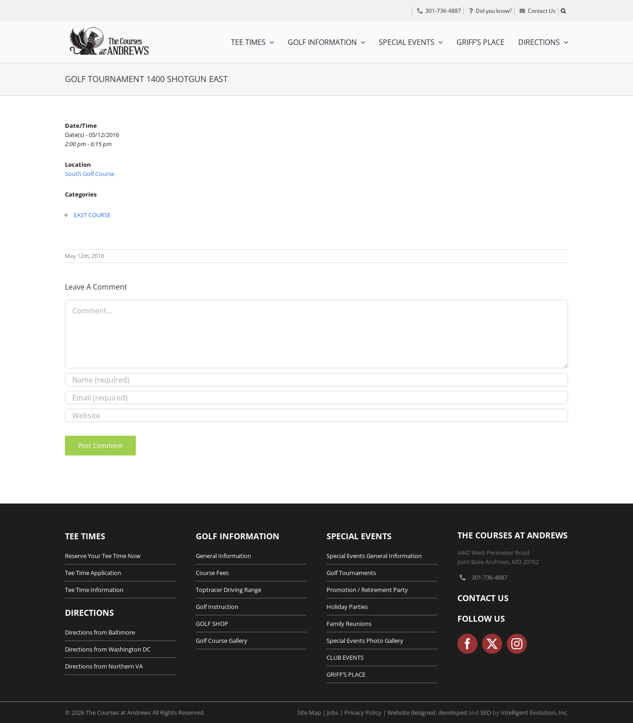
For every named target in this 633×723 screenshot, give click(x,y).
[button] (563, 11)
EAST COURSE (92, 215)
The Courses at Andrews (512, 535)
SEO (485, 712)
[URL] (316, 415)
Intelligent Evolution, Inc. (534, 712)
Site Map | (312, 712)
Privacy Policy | (365, 712)
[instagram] (517, 644)
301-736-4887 (489, 577)
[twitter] (492, 644)
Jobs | (335, 712)
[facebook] (467, 644)
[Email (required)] (316, 397)
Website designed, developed (427, 712)
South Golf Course (89, 174)
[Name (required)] (316, 379)
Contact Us (483, 597)
